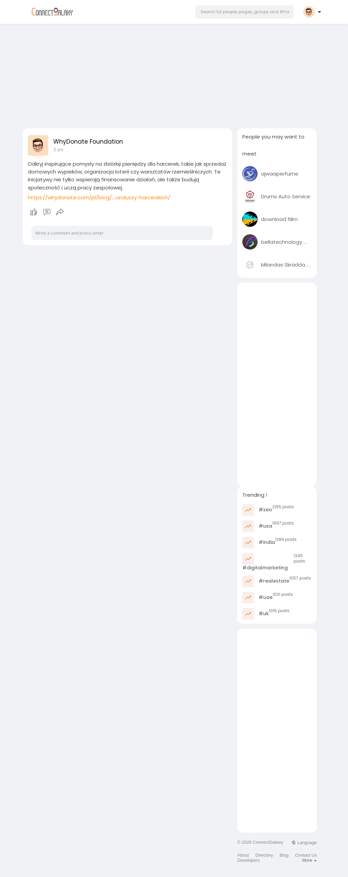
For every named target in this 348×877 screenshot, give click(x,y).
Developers (248, 860)
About (243, 855)
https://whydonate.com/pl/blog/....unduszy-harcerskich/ (99, 197)
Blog (284, 855)
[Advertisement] (174, 74)
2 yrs (58, 149)
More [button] (309, 860)
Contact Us (306, 855)
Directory (264, 855)
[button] (244, 12)
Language (304, 842)
